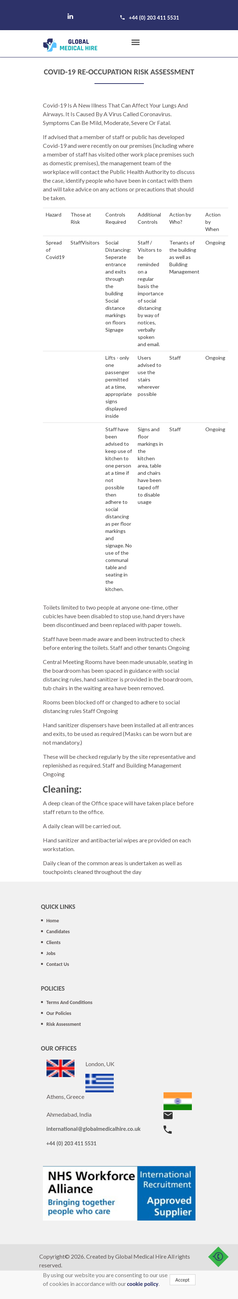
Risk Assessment (64, 1024)
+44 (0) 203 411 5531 (154, 17)
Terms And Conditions (70, 1002)
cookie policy (142, 1283)
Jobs (51, 953)
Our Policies (59, 1013)
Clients (54, 942)
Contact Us (58, 964)
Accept (183, 1280)
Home (53, 921)
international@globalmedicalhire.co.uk (94, 1128)
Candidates (58, 931)
